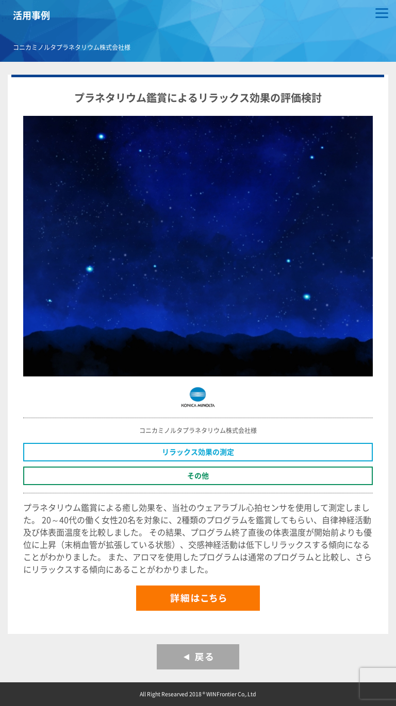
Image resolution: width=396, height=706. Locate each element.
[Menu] (382, 14)
